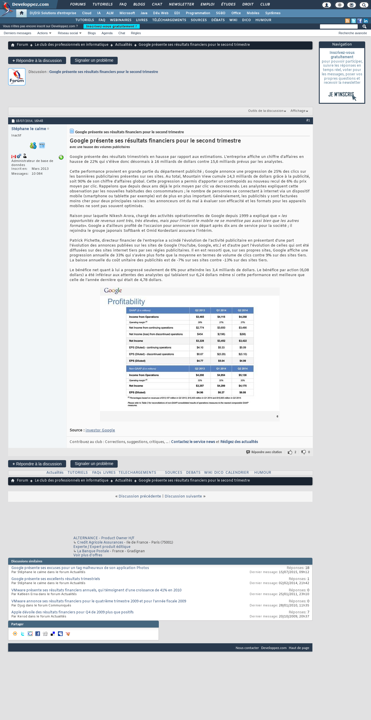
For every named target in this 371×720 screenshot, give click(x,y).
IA (99, 13)
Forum (22, 45)
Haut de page (299, 648)
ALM (110, 13)
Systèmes (273, 13)
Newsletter (181, 4)
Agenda (106, 33)
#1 (308, 120)
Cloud (86, 13)
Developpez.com (274, 648)
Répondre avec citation (264, 452)
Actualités (123, 45)
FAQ (123, 4)
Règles (136, 33)
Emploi (207, 4)
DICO (246, 20)
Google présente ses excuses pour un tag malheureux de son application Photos (80, 568)
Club (264, 4)
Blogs (138, 4)
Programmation (198, 13)
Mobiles (253, 13)
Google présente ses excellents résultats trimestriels (55, 579)
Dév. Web (160, 13)
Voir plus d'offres (87, 555)
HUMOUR (263, 20)
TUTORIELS (84, 20)
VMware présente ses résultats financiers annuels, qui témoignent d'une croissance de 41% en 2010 (96, 590)
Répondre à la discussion (37, 60)
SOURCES (199, 20)
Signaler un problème (94, 60)
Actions (42, 33)
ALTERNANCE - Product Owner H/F (103, 538)
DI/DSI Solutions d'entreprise (53, 13)
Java (144, 13)
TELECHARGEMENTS (137, 473)
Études (228, 4)
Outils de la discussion (265, 111)
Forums (77, 4)
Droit (247, 4)
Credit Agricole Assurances (100, 542)
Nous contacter (247, 648)
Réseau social (68, 33)
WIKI (233, 20)
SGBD (220, 13)
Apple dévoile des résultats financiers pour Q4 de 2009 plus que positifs (72, 612)
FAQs (96, 473)
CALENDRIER (237, 473)
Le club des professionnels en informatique (71, 45)
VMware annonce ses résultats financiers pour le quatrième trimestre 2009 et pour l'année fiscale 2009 (98, 601)
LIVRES (142, 20)
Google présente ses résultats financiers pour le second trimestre (103, 71)
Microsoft (127, 13)
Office (236, 13)
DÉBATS (218, 20)
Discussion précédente (140, 496)
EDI (177, 13)
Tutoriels (102, 4)
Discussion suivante (183, 496)
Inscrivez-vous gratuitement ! (111, 26)
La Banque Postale (93, 551)
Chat (156, 4)
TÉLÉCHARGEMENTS (169, 20)
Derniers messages (17, 33)
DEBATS (193, 473)
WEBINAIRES (120, 20)
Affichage (297, 111)
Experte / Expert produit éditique (101, 547)
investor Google (100, 430)
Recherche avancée (353, 33)
